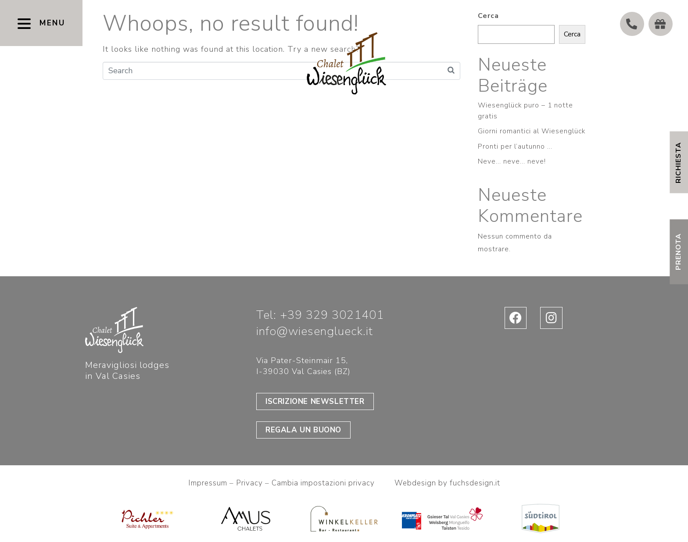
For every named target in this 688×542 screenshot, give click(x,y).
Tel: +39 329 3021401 (320, 315)
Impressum (207, 483)
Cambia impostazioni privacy (323, 483)
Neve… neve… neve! (512, 161)
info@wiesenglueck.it (314, 331)
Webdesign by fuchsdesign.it (447, 483)
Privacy (250, 483)
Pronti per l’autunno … (515, 146)
